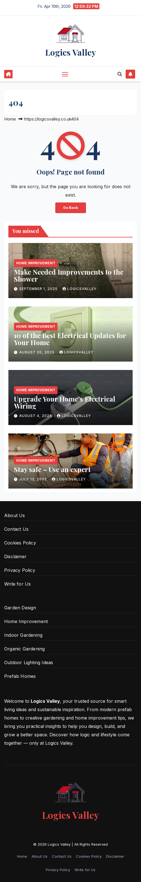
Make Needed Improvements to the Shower (68, 275)
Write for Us (17, 584)
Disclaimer (15, 556)
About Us (14, 515)
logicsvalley (80, 289)
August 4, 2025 (36, 416)
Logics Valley (70, 52)
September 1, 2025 (39, 289)
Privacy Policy (19, 570)
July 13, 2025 (33, 479)
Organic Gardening (24, 649)
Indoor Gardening (23, 635)
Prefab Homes (20, 676)
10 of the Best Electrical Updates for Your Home (70, 339)
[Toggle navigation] (65, 74)
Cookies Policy (20, 543)
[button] (120, 74)
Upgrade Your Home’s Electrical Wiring (64, 402)
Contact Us (16, 529)
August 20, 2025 (37, 352)
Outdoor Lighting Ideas (28, 662)
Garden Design (20, 607)
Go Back (70, 208)
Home (10, 119)
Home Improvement (35, 263)
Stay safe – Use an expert (52, 469)
